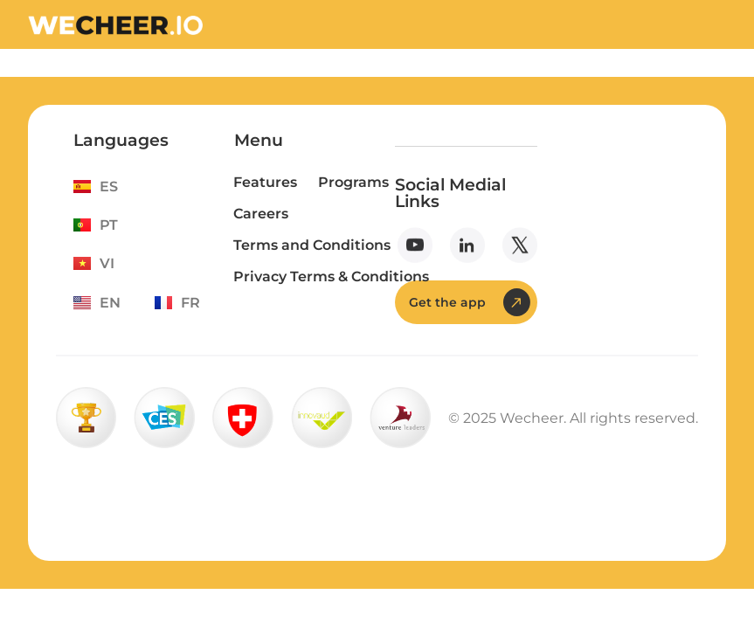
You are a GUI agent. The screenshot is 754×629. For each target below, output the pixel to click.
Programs (353, 182)
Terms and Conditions (312, 245)
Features (265, 182)
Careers (260, 213)
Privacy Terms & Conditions (331, 276)
